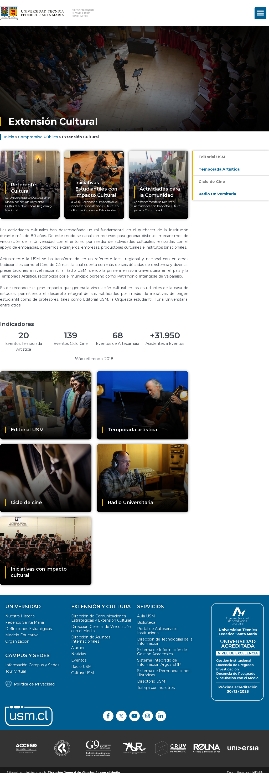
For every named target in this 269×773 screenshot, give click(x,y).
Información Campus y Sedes (32, 665)
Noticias (78, 654)
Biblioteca (146, 622)
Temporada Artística (219, 169)
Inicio (9, 137)
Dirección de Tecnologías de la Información (165, 641)
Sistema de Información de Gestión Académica (162, 651)
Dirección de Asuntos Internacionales (90, 639)
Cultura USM (82, 672)
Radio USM (81, 666)
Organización (17, 641)
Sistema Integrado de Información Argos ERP (159, 662)
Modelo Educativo (22, 635)
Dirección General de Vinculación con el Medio (101, 628)
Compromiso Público (38, 137)
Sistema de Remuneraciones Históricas (163, 672)
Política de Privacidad (34, 684)
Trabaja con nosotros (156, 687)
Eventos (78, 660)
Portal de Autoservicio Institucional (157, 630)
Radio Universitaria (217, 194)
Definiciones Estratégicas (28, 628)
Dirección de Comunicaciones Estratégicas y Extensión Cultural (101, 618)
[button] (260, 13)
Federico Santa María (24, 622)
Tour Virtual (15, 671)
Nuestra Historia (20, 616)
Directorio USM (151, 681)
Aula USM (146, 616)
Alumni (77, 647)
